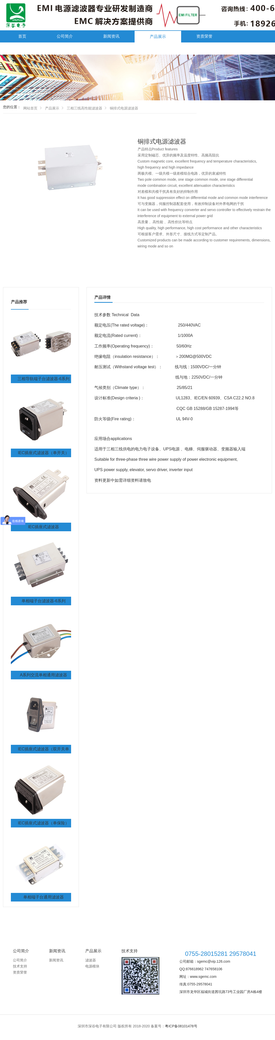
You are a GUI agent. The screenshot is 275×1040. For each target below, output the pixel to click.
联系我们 (73, 48)
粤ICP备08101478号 (181, 1026)
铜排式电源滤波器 (124, 108)
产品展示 (158, 36)
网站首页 (30, 108)
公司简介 (65, 36)
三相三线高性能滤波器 (84, 108)
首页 (22, 36)
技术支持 (26, 48)
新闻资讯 (111, 36)
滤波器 (90, 960)
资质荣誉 (204, 36)
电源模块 (92, 966)
